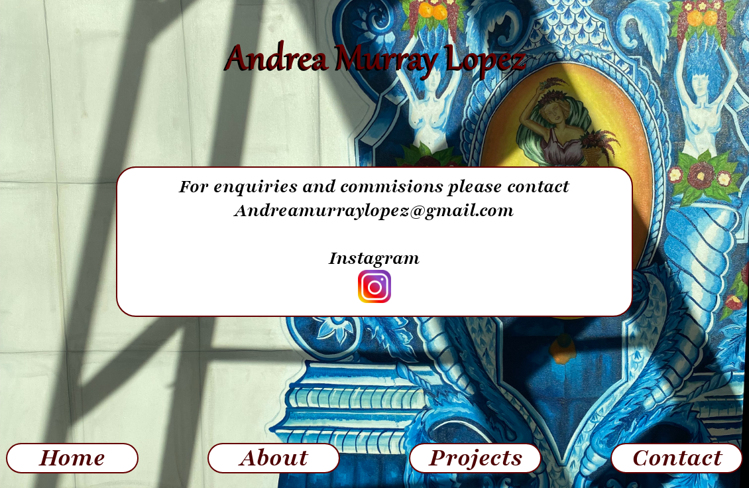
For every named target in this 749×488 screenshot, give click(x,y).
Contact (677, 458)
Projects (475, 458)
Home (72, 458)
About (274, 458)
